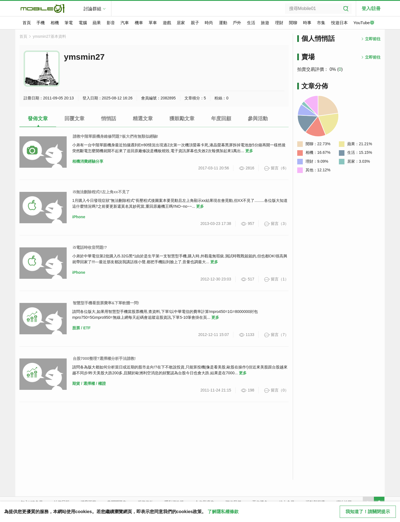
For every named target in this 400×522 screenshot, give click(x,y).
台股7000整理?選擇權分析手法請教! (104, 358)
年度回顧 (221, 118)
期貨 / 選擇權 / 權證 (89, 383)
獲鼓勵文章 (181, 118)
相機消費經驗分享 (87, 161)
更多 (249, 151)
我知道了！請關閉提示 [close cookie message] (368, 511)
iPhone (78, 217)
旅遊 (265, 22)
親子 (195, 22)
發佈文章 (38, 118)
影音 (111, 22)
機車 (139, 22)
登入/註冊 (371, 8)
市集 (321, 22)
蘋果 (96, 22)
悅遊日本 (339, 22)
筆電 (68, 22)
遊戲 (167, 22)
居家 (181, 22)
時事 (307, 22)
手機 (40, 22)
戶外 (237, 22)
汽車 (125, 22)
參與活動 (258, 118)
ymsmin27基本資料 (49, 36)
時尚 (209, 22)
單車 (153, 22)
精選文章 (143, 118)
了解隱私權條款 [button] (223, 511)
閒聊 (293, 22)
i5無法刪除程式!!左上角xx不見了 (101, 192)
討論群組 (92, 8)
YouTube (363, 23)
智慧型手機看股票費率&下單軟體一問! (106, 303)
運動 (223, 22)
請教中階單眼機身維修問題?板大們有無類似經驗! (115, 136)
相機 (55, 22)
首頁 (26, 22)
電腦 (83, 22)
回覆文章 (74, 118)
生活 (251, 22)
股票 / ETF (81, 328)
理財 (279, 22)
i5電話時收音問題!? (90, 247)
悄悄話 (108, 118)
